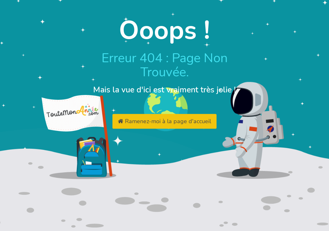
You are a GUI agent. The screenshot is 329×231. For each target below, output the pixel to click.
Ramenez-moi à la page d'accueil (164, 121)
